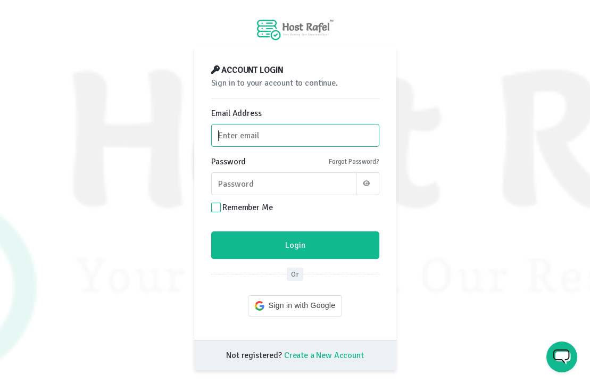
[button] (295, 306)
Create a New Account (324, 355)
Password (228, 161)
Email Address (236, 113)
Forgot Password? (354, 161)
